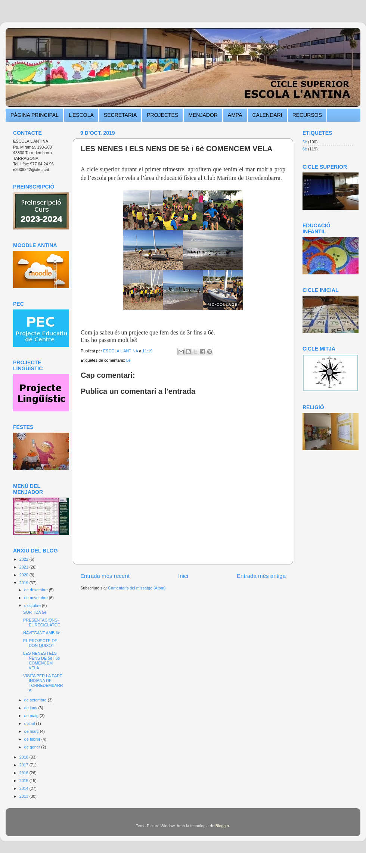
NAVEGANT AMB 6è (41, 633)
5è (128, 360)
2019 (24, 582)
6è (305, 149)
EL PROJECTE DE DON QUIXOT (40, 643)
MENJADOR (203, 115)
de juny (31, 708)
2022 (24, 559)
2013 (24, 796)
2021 (24, 567)
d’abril (30, 723)
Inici (183, 576)
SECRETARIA (120, 115)
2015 (24, 780)
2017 (24, 765)
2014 (24, 788)
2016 (24, 772)
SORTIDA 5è (34, 612)
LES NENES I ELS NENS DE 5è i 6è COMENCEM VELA (41, 660)
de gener (32, 747)
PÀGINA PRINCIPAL (34, 115)
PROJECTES (162, 115)
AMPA (235, 115)
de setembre (36, 700)
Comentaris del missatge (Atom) (136, 588)
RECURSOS (307, 115)
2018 (24, 757)
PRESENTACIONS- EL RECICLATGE (41, 622)
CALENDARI (267, 115)
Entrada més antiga (261, 576)
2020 (24, 575)
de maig (32, 715)
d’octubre (33, 605)
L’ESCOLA (81, 115)
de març (32, 731)
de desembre (36, 590)
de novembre (36, 597)
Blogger (222, 826)
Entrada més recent (105, 576)
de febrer (32, 739)
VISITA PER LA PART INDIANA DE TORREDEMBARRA (43, 682)
